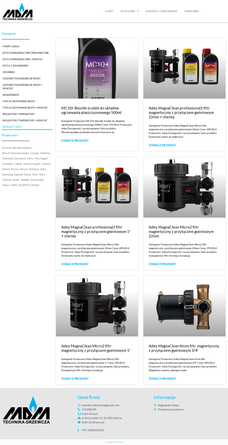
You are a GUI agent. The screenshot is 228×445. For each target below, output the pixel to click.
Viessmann (37, 179)
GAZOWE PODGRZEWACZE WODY (21, 78)
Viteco (6, 185)
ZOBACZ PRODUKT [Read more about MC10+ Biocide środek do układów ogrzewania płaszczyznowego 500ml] (75, 140)
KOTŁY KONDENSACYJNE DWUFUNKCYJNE (26, 52)
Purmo (15, 169)
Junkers (46, 163)
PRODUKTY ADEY (12, 126)
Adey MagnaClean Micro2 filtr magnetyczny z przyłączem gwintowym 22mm (181, 231)
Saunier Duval (22, 174)
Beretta (17, 147)
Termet (6, 179)
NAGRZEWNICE (11, 94)
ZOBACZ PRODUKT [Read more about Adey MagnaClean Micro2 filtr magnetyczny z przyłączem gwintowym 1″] (75, 378)
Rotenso (34, 169)
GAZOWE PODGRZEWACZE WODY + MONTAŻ (22, 86)
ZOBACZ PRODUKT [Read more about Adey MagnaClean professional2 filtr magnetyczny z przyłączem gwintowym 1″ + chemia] (75, 264)
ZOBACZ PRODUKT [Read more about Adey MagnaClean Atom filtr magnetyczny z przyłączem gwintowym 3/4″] (162, 378)
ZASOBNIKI (9, 72)
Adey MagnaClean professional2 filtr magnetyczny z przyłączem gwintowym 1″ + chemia (95, 231)
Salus (43, 169)
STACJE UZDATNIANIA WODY (19, 101)
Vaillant (25, 179)
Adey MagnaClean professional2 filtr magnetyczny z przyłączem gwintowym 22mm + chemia (181, 112)
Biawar (27, 147)
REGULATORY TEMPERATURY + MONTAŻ (25, 120)
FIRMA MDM (191, 11)
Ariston (6, 147)
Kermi (6, 169)
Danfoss (45, 153)
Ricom (24, 169)
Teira (42, 174)
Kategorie (130, 11)
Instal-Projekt (31, 163)
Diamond (8, 158)
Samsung (7, 174)
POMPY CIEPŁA (11, 46)
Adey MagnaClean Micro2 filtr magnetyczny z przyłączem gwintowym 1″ (95, 348)
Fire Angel (41, 158)
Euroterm (20, 158)
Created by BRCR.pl (114, 442)
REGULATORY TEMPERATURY (19, 114)
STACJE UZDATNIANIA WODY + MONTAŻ (25, 107)
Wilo (14, 185)
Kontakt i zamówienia (161, 11)
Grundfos (8, 163)
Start (109, 11)
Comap (34, 153)
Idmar (18, 163)
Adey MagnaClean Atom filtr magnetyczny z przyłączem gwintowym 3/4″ (184, 348)
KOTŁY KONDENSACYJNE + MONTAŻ (22, 59)
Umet (15, 179)
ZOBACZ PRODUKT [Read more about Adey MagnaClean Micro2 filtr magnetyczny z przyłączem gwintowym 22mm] (162, 264)
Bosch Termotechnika (15, 153)
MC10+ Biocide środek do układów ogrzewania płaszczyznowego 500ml (91, 110)
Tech (35, 174)
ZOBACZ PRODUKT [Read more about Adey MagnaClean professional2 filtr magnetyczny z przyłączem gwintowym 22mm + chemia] (162, 145)
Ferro (30, 158)
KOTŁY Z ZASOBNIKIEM (15, 65)
